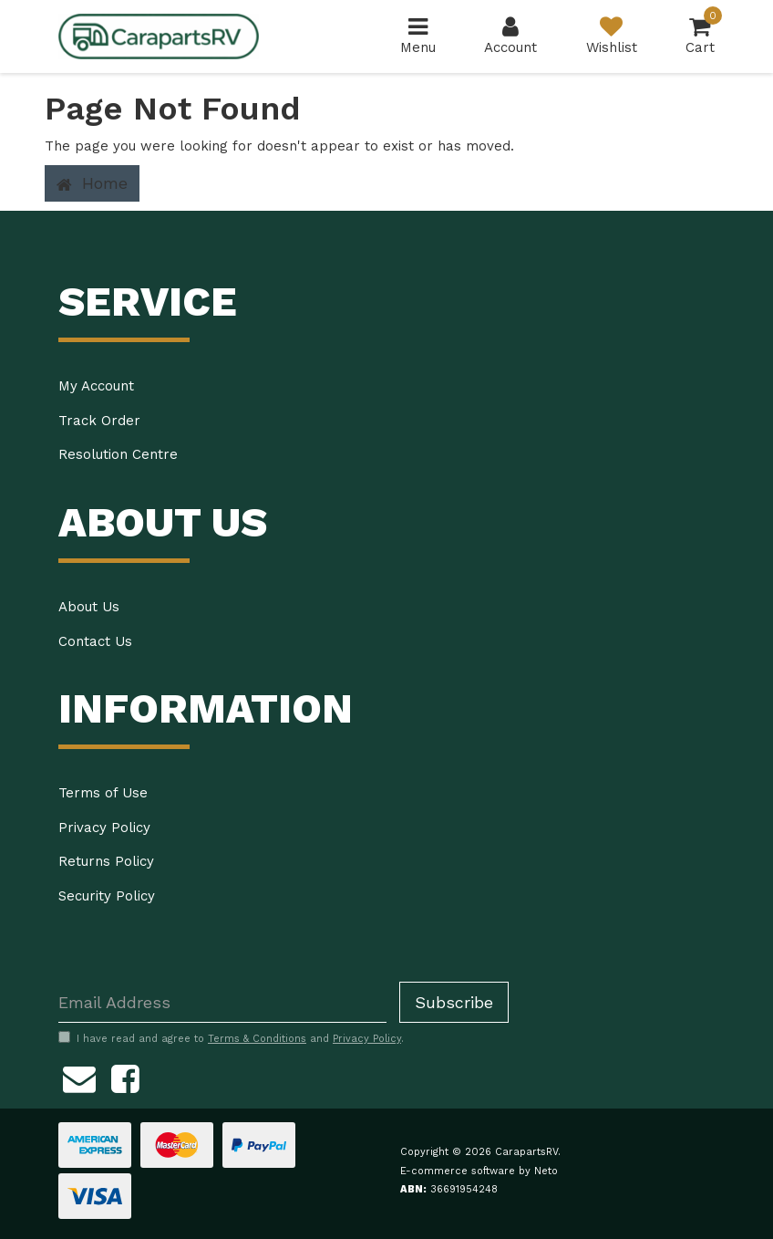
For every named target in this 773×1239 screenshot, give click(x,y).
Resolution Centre (118, 454)
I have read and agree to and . (231, 1038)
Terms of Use (103, 793)
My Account (96, 386)
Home (92, 183)
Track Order (99, 420)
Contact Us (95, 641)
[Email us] (79, 1075)
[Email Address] (222, 1002)
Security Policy (106, 896)
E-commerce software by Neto (479, 1171)
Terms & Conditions (257, 1039)
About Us (88, 607)
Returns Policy (106, 861)
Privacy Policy (104, 827)
